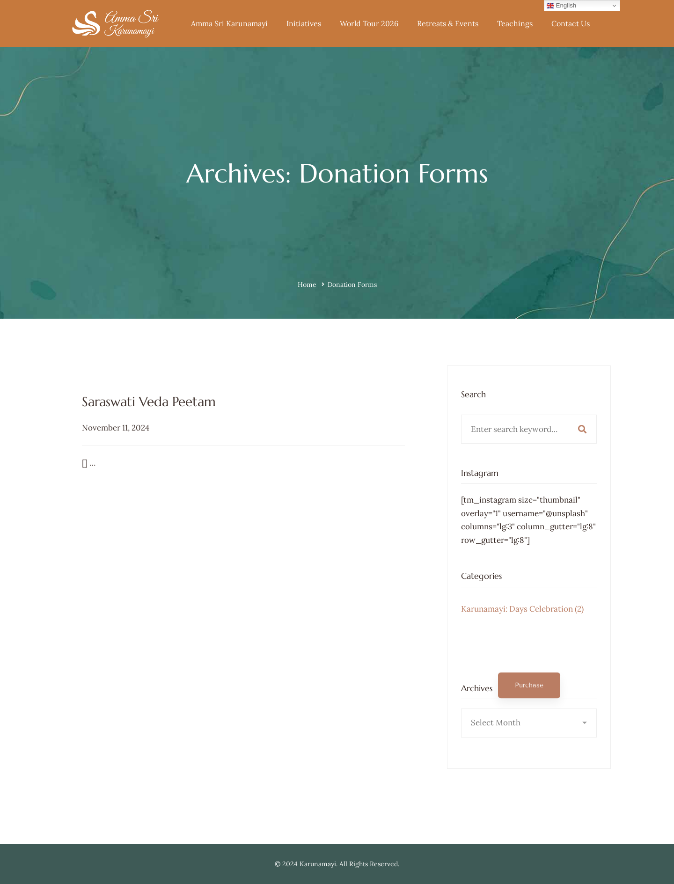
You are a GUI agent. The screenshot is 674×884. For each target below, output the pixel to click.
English (561, 5)
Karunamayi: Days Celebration (522, 621)
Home (307, 284)
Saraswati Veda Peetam (149, 443)
